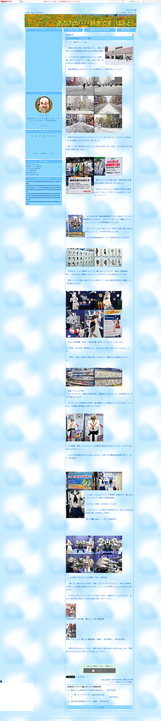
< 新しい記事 (73, 30)
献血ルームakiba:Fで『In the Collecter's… (87, 690)
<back (35, 153)
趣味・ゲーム (26, 1)
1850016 (130, 10)
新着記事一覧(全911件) (100, 30)
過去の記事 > (126, 30)
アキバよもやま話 (31, 168)
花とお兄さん (30, 172)
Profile (44, 93)
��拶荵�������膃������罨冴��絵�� (43, 195)
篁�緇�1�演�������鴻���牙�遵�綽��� (43, 185)
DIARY (33, 12)
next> (52, 153)
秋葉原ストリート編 (32, 166)
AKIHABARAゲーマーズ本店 (110, 216)
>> (134, 1)
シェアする (79, 677)
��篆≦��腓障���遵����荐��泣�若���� (43, 193)
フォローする (44, 125)
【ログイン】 (132, 12)
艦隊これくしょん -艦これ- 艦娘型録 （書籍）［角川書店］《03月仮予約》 (96, 639)
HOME (27, 12)
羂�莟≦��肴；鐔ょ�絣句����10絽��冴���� (43, 187)
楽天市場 (157, 1)
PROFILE (39, 12)
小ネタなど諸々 (31, 174)
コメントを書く (126, 682)
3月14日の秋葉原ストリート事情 (84, 701)
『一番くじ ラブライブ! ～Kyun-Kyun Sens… (87, 696)
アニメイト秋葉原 (108, 495)
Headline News (43, 178)
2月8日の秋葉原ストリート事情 (78, 38)
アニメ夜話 (29, 170)
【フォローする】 (121, 12)
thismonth (44, 153)
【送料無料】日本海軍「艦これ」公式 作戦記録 (85, 619)
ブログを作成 (149, 1)
